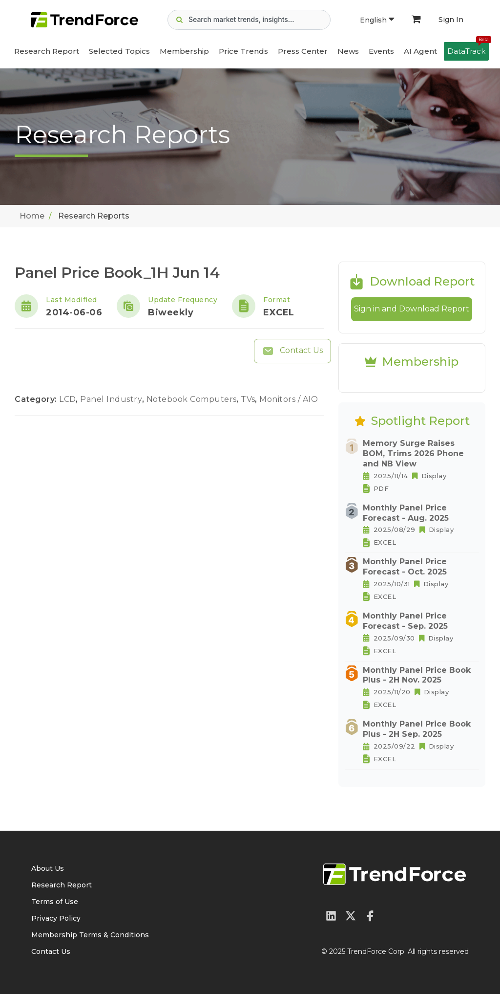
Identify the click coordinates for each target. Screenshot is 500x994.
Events (381, 51)
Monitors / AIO (288, 399)
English (377, 20)
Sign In (450, 19)
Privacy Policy (56, 918)
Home (32, 216)
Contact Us (292, 351)
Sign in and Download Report (411, 308)
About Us (47, 868)
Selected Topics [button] (119, 51)
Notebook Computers (192, 399)
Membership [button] (184, 51)
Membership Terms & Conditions (90, 934)
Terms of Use (54, 901)
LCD (68, 399)
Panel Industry (112, 399)
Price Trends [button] (243, 51)
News (348, 51)
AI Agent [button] (420, 51)
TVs (249, 399)
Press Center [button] (303, 51)
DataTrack (468, 49)
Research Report (46, 51)
